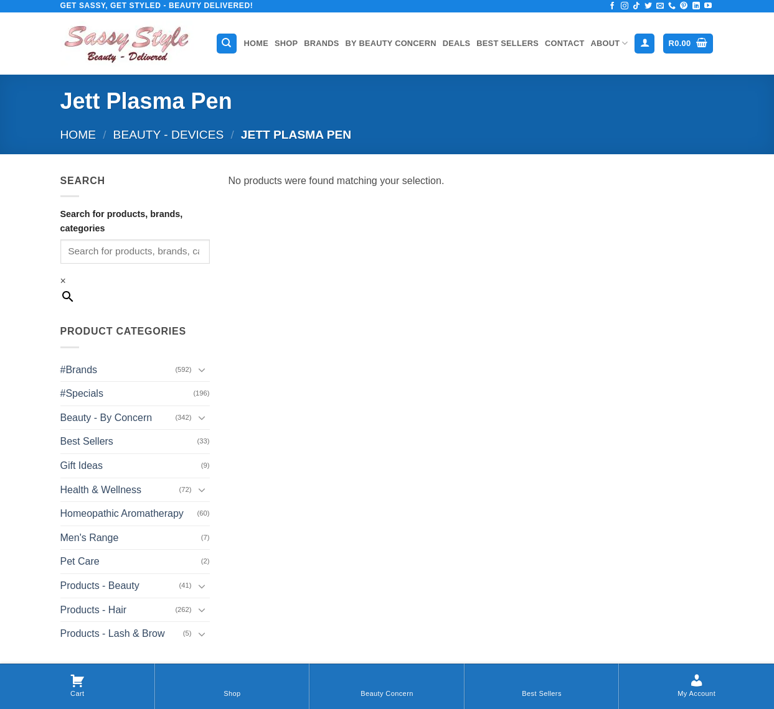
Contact (564, 43)
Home (256, 43)
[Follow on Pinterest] (683, 6)
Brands (321, 43)
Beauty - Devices (168, 134)
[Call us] (672, 6)
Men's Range (89, 537)
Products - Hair (93, 610)
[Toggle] (202, 369)
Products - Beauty (99, 585)
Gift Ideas (81, 465)
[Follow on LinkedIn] (696, 6)
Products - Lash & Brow (112, 633)
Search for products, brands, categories (121, 221)
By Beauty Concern (391, 43)
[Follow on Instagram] (624, 6)
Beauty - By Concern (106, 417)
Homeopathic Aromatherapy (122, 513)
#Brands (79, 369)
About (609, 43)
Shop (286, 43)
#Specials (81, 393)
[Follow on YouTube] (708, 6)
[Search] (227, 44)
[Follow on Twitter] (648, 6)
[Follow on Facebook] (612, 6)
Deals (457, 43)
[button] (644, 44)
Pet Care (80, 561)
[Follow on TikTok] (636, 6)
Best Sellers (507, 43)
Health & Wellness (100, 489)
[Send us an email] (660, 6)
